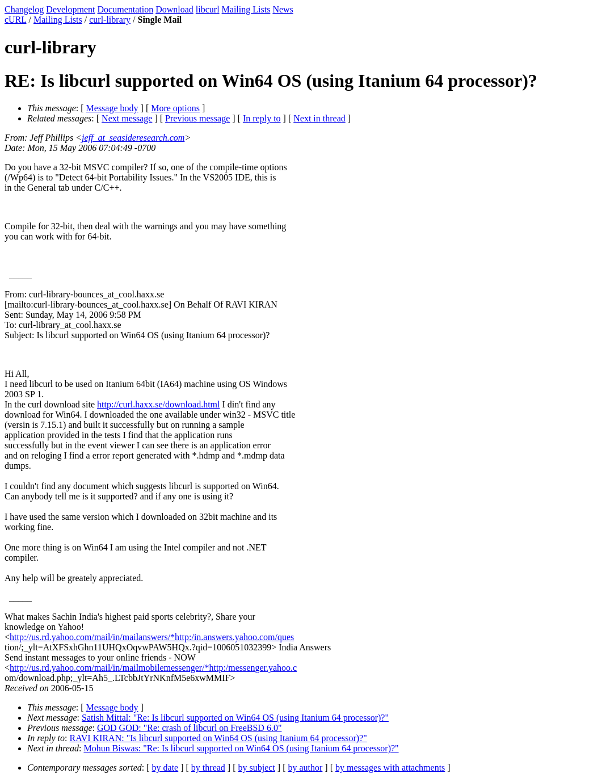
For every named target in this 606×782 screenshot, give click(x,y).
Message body (112, 108)
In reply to (262, 118)
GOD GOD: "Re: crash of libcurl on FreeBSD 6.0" (189, 728)
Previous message (197, 118)
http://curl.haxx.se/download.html (158, 404)
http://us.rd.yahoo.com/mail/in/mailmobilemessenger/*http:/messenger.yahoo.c (153, 667)
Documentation (126, 9)
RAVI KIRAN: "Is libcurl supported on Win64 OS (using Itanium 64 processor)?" (218, 738)
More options (175, 108)
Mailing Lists (246, 9)
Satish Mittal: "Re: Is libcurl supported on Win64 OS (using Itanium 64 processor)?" (235, 717)
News (282, 9)
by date (165, 767)
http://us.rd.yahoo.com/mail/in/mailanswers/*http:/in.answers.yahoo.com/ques (152, 637)
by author (305, 767)
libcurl (208, 9)
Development (70, 9)
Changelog (24, 9)
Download (174, 9)
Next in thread (319, 118)
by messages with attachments (390, 767)
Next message (127, 118)
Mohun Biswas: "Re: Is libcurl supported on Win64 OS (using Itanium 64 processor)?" (240, 748)
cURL (16, 19)
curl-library (110, 19)
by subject (256, 767)
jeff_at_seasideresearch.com (133, 137)
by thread (208, 767)
